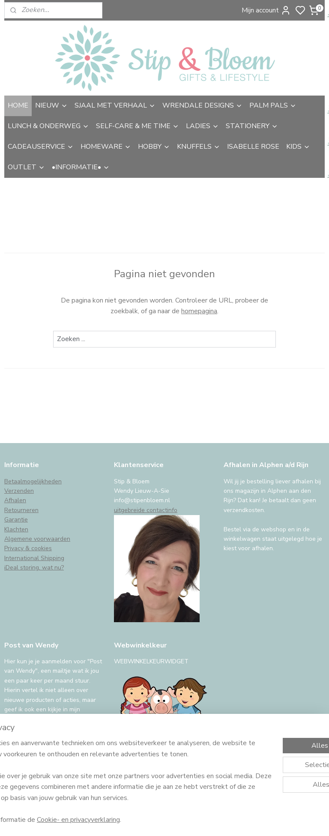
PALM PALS (272, 105)
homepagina (199, 311)
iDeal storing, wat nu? (34, 567)
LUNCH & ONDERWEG (48, 126)
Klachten (16, 529)
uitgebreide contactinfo (145, 510)
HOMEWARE (106, 146)
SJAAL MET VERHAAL (115, 105)
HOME (18, 105)
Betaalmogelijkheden (33, 481)
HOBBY (154, 146)
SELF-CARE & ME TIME (137, 126)
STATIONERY (252, 126)
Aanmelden (28, 750)
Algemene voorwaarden (37, 539)
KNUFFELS (198, 146)
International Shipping (34, 558)
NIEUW (51, 105)
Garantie (16, 519)
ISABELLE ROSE (253, 146)
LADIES (202, 126)
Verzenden (19, 491)
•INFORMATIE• (81, 167)
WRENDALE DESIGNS (202, 105)
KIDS (298, 146)
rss (226, 820)
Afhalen (15, 500)
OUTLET (26, 167)
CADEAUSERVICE (41, 146)
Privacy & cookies (28, 548)
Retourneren (21, 510)
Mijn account (266, 10)
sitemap (210, 820)
